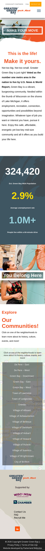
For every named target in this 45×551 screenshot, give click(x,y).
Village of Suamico (21, 450)
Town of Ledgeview (22, 398)
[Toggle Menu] (39, 11)
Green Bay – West (22, 387)
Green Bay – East (22, 381)
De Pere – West (22, 370)
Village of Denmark (22, 427)
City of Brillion (22, 461)
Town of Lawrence (21, 393)
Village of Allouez (22, 410)
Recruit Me (35, 4)
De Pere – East (21, 364)
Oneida (22, 404)
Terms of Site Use (29, 545)
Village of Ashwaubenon (21, 416)
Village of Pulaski (22, 444)
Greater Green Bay (30, 541)
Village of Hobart (22, 433)
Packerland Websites (32, 548)
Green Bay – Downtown (22, 375)
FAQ (27, 4)
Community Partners (14, 4)
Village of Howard (22, 438)
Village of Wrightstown (22, 456)
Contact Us (20, 511)
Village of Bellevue (21, 421)
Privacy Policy (13, 545)
